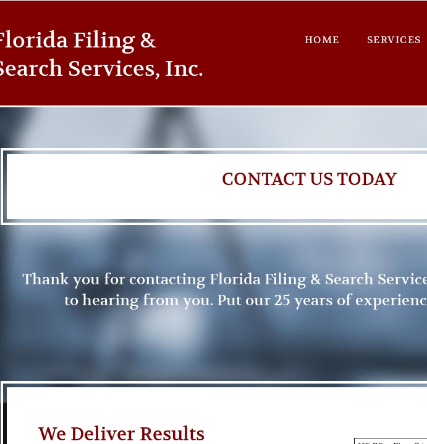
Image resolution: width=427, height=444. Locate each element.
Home (322, 40)
